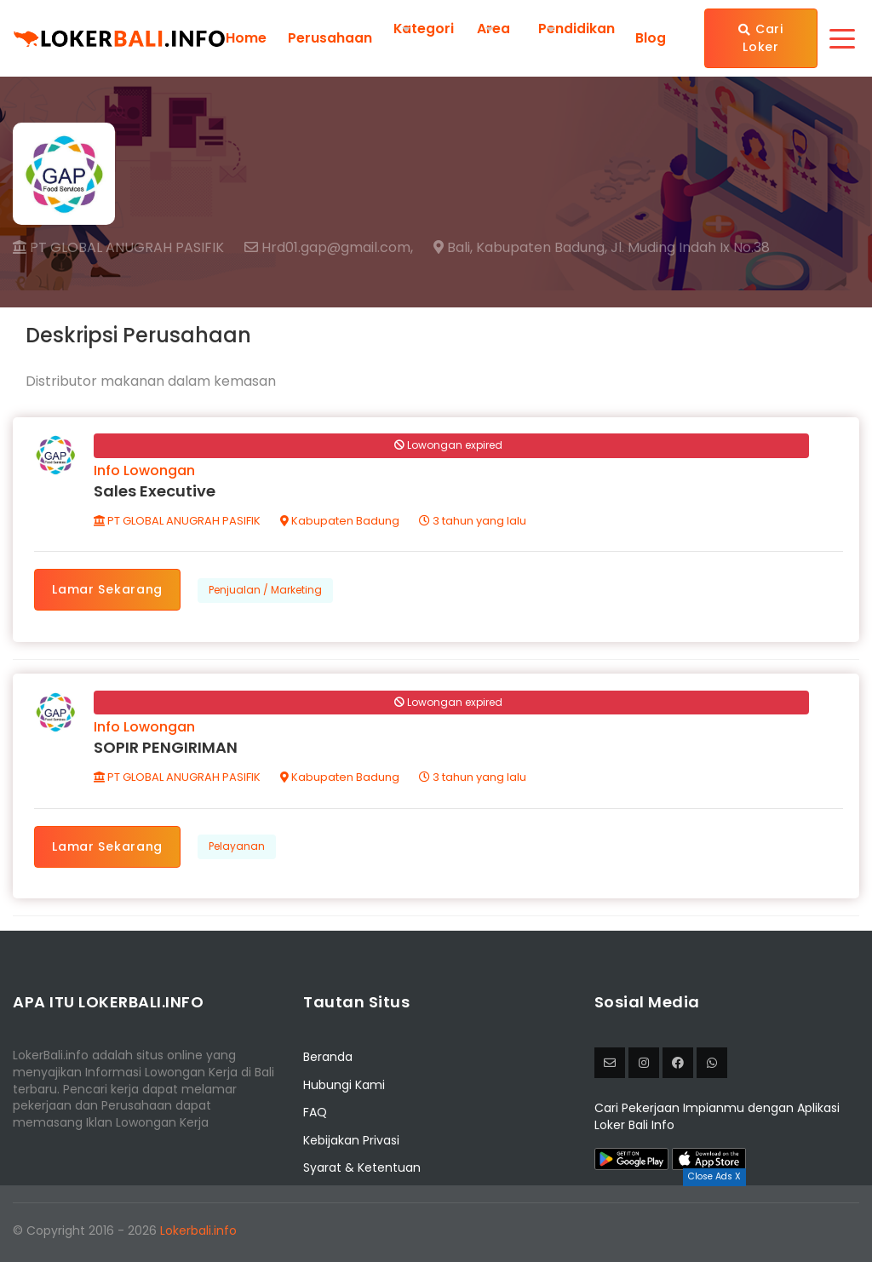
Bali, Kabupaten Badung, (520, 247)
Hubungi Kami (344, 1087)
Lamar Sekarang (108, 590)
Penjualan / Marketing (266, 590)
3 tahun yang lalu (473, 521)
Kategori (424, 28)
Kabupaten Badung (340, 521)
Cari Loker (761, 37)
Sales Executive (155, 491)
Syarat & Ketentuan (362, 1170)
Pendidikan (577, 28)
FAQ (315, 1114)
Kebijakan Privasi (351, 1142)
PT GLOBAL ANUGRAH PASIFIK (118, 247)
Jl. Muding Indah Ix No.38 (690, 247)
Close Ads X (714, 1176)
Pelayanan (237, 848)
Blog (650, 38)
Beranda (328, 1059)
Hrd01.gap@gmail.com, (328, 247)
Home (246, 38)
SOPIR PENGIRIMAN (166, 749)
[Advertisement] (436, 1223)
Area (494, 28)
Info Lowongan (145, 471)
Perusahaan (330, 38)
